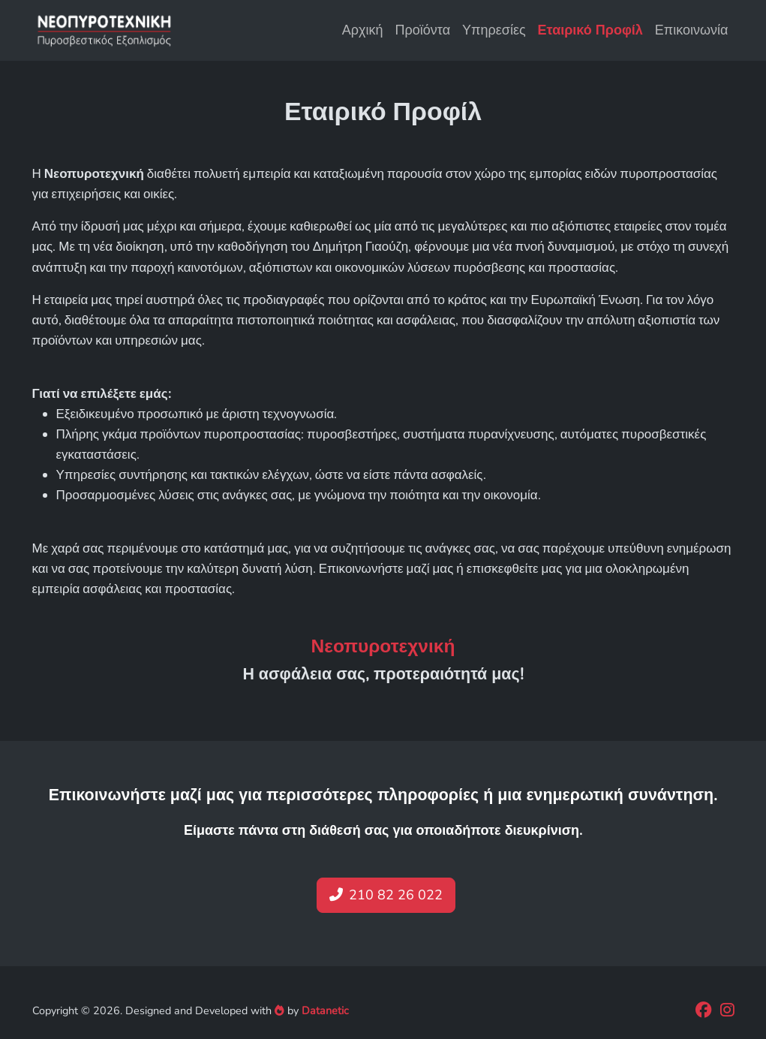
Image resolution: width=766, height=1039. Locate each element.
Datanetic (325, 1010)
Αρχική (362, 30)
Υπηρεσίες (494, 30)
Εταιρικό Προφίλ (590, 30)
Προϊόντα (423, 30)
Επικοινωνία (691, 30)
